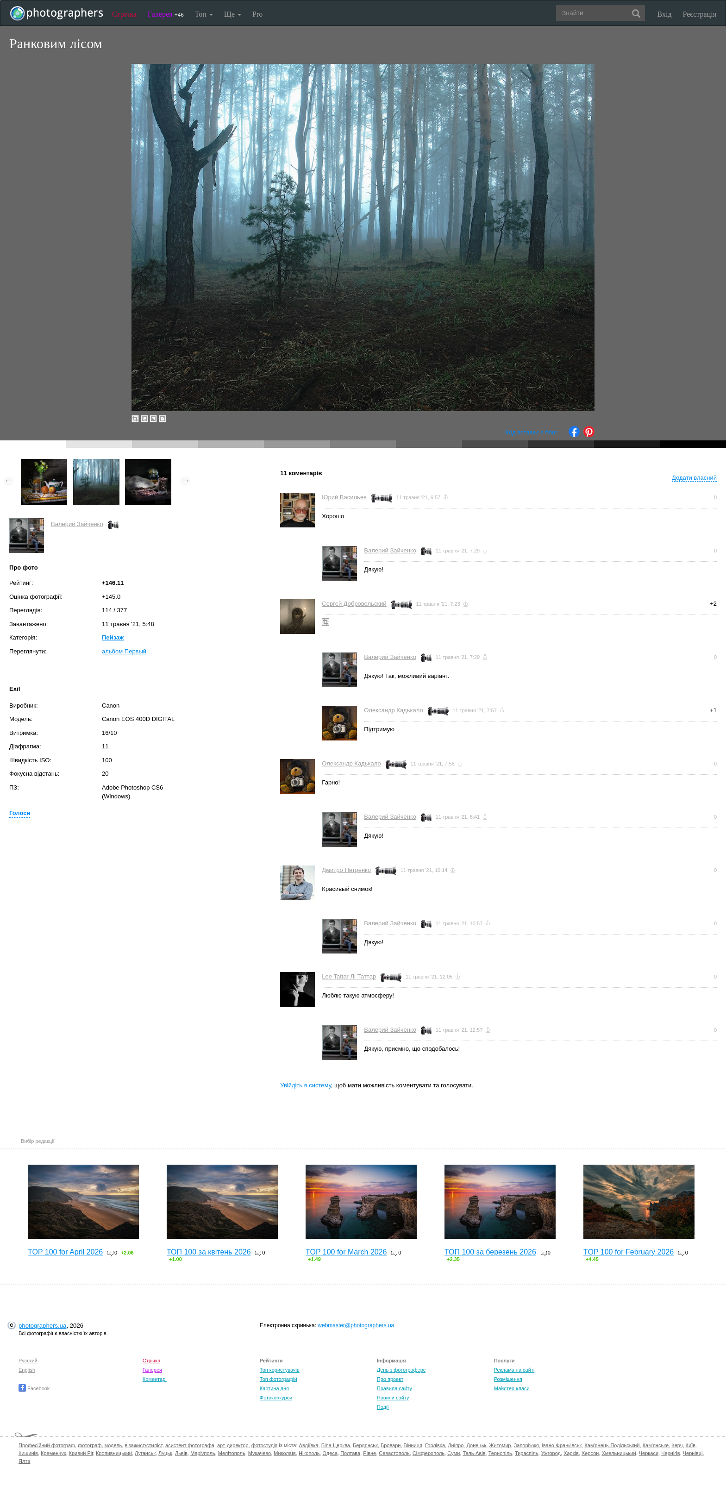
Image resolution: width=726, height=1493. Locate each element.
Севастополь (394, 1453)
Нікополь (309, 1453)
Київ (690, 1445)
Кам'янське (656, 1445)
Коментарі (155, 1379)
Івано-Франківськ (562, 1445)
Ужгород (551, 1453)
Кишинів (28, 1453)
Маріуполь (202, 1453)
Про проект (390, 1379)
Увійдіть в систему (305, 1085)
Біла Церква (335, 1445)
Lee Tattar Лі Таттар (349, 976)
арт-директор (233, 1445)
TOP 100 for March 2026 (346, 1252)
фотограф (89, 1445)
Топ (204, 14)
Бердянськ (365, 1445)
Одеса (330, 1453)
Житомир (500, 1445)
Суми (453, 1453)
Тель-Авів (474, 1453)
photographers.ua (42, 1325)
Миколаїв (285, 1453)
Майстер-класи (512, 1388)
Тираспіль (526, 1453)
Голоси (19, 812)
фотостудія (264, 1445)
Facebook (34, 1388)
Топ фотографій (278, 1379)
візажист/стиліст (143, 1445)
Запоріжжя (526, 1445)
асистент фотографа (189, 1445)
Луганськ (145, 1453)
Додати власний (694, 477)
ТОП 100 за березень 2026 (490, 1252)
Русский (28, 1360)
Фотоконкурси (276, 1397)
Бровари (391, 1445)
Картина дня (274, 1388)
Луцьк (165, 1453)
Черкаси (648, 1453)
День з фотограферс (401, 1370)
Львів (181, 1453)
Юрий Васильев (344, 497)
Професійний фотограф (47, 1445)
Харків (571, 1453)
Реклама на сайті (514, 1370)
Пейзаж (113, 637)
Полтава (350, 1453)
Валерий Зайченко (77, 524)
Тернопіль (500, 1453)
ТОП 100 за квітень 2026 (209, 1252)
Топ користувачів (280, 1370)
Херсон (590, 1453)
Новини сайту (393, 1397)
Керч (676, 1445)
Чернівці (693, 1453)
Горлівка (435, 1445)
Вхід (664, 14)
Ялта (24, 1461)
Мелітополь (231, 1453)
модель (113, 1445)
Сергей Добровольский (354, 603)
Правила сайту (394, 1388)
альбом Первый (124, 651)
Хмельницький (618, 1453)
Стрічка (124, 14)
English (27, 1370)
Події (383, 1407)
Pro (257, 14)
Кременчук (53, 1453)
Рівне (369, 1453)
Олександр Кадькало (393, 710)
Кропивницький (114, 1453)
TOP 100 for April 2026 (65, 1252)
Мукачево (259, 1453)
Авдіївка (309, 1445)
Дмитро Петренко (346, 869)
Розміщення (508, 1379)
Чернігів (670, 1453)
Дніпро (455, 1445)
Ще (232, 14)
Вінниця (413, 1445)
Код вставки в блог (531, 432)
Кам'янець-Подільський (611, 1445)
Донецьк (476, 1445)
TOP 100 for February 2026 (628, 1252)
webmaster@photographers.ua (356, 1325)
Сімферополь (428, 1453)
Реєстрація (699, 14)
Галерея (166, 14)
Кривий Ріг (81, 1453)
